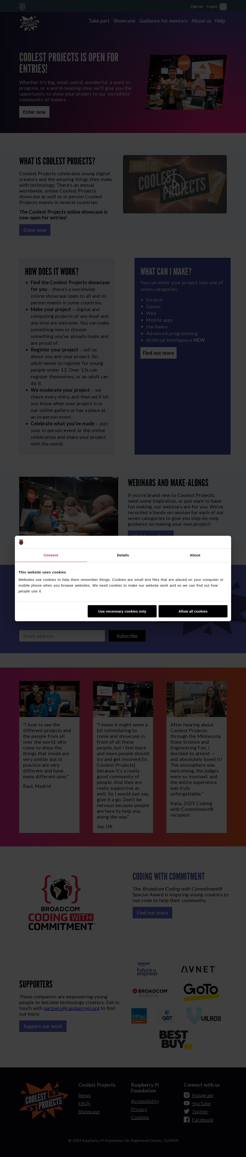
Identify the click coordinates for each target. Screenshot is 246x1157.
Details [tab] (123, 555)
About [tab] (195, 555)
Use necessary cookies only (122, 611)
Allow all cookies (193, 611)
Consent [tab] (51, 555)
